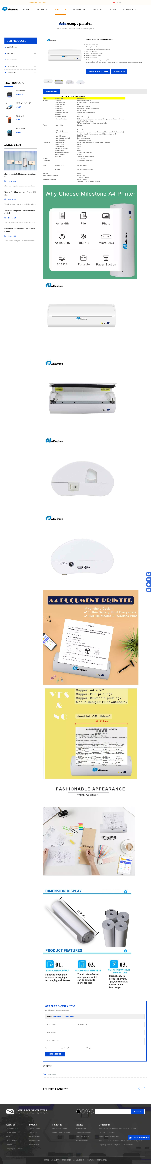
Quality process (11, 1141)
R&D (8, 1136)
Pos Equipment (12, 66)
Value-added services (83, 1132)
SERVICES (97, 9)
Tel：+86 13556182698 (107, 1132)
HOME (26, 9)
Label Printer (11, 73)
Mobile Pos (11, 53)
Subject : (60, 1016)
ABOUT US (42, 9)
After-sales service (82, 1136)
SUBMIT (137, 1111)
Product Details (51, 91)
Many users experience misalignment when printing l (20, 186)
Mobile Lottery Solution (61, 1132)
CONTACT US (130, 9)
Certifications (11, 1132)
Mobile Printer (12, 47)
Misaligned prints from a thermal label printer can (20, 204)
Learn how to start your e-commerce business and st (20, 241)
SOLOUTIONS (78, 1160)
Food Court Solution (59, 1128)
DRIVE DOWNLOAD (97, 71)
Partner (9, 1145)
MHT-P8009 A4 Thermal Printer (64, 1016)
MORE (18, 94)
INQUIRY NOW (119, 71)
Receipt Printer (12, 60)
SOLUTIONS (79, 9)
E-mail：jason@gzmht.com (109, 1136)
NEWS (113, 9)
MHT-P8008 (52, 1074)
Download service (81, 1141)
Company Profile (12, 1128)
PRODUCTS (60, 9)
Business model (80, 1128)
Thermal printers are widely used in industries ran (20, 223)
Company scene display (14, 1149)
